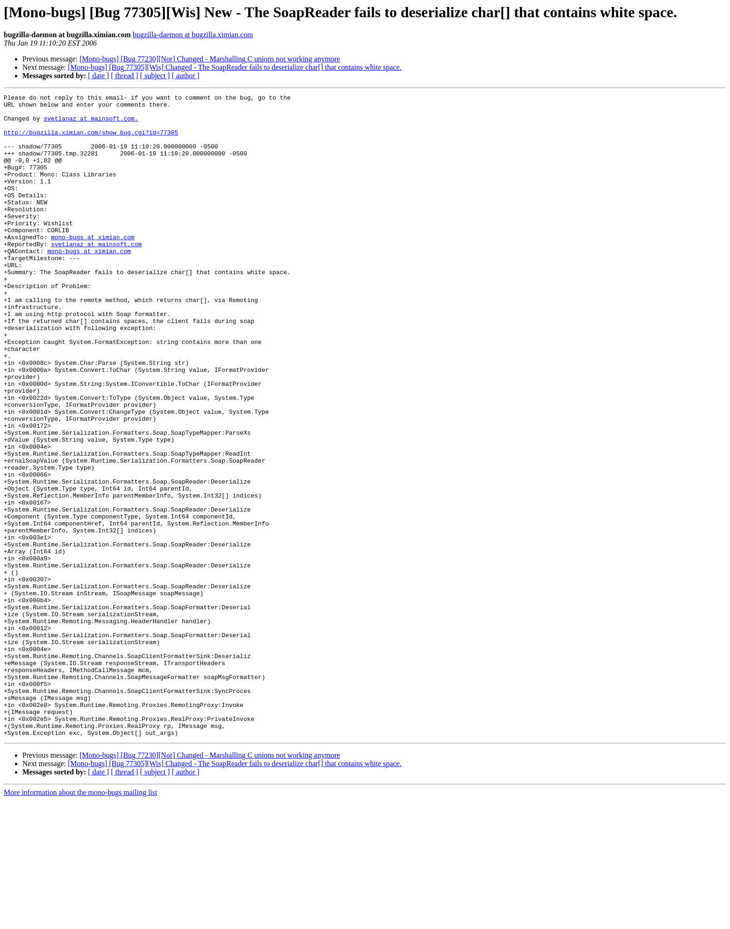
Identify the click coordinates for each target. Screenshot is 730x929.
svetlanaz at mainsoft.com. (91, 124)
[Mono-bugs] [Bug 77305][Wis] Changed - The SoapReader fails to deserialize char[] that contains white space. (235, 67)
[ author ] (186, 76)
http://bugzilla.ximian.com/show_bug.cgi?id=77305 (91, 140)
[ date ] (98, 76)
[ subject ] (155, 76)
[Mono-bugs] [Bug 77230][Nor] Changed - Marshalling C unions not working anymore (210, 59)
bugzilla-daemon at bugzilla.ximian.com (193, 35)
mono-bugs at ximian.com (92, 266)
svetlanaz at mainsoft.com (96, 274)
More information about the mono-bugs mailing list (80, 921)
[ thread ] (124, 76)
